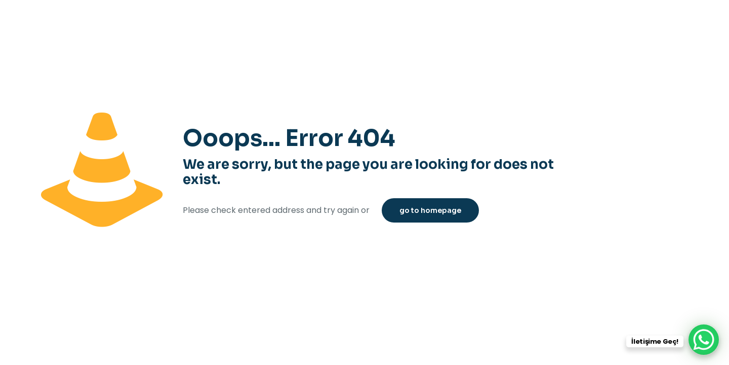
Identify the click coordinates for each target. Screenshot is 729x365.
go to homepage (430, 210)
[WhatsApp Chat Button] (703, 339)
